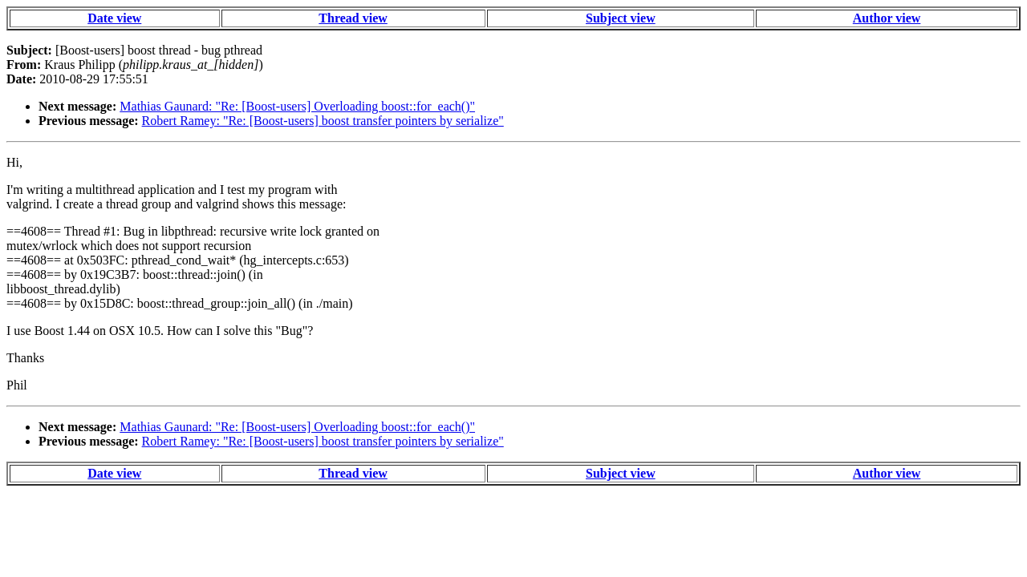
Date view (114, 18)
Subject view (621, 18)
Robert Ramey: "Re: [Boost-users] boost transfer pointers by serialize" (323, 120)
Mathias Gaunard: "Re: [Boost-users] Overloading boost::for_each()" (297, 106)
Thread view (353, 18)
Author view (887, 18)
